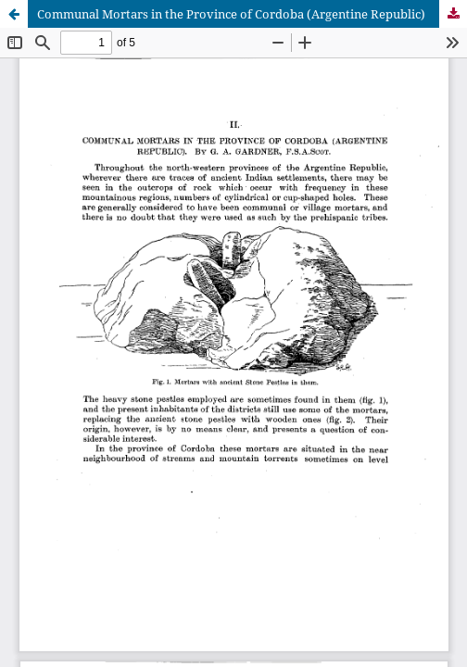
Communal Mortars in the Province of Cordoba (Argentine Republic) (231, 14)
